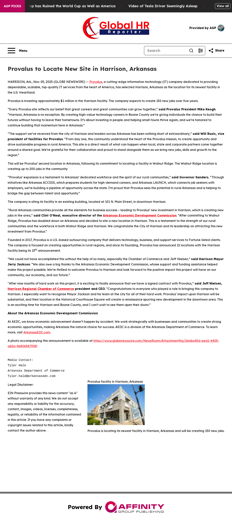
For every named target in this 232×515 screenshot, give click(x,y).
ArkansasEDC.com (36, 332)
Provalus (95, 82)
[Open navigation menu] (17, 50)
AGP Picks (12, 6)
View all (223, 6)
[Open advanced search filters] (200, 50)
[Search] (165, 50)
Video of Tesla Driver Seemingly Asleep (166, 6)
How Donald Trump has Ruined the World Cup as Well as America (61, 6)
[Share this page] (216, 50)
